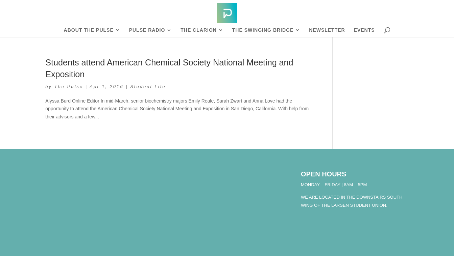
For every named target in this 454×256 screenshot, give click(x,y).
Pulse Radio (147, 30)
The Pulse (68, 86)
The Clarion (199, 30)
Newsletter (327, 30)
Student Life (148, 86)
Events (364, 30)
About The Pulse (89, 30)
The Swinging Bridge (263, 30)
